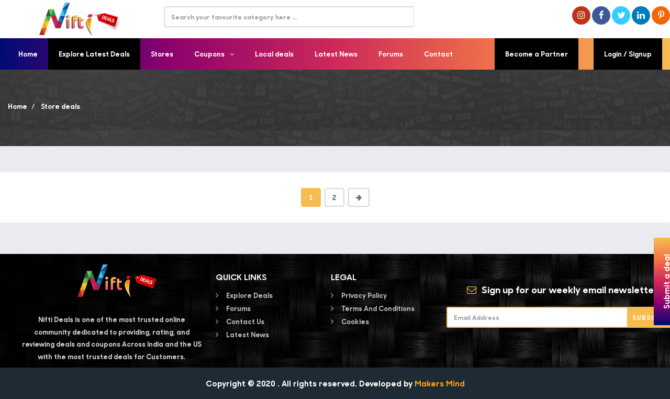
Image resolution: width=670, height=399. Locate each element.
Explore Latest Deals (94, 53)
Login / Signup (628, 53)
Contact (438, 53)
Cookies (355, 321)
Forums (390, 53)
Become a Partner (536, 53)
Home (28, 53)
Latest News (336, 53)
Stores (162, 53)
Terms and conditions (378, 308)
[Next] (359, 197)
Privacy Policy (364, 295)
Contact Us (245, 321)
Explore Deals (249, 295)
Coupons (214, 53)
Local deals (274, 53)
